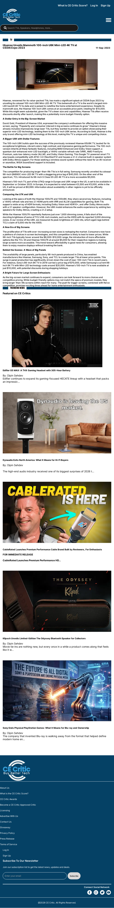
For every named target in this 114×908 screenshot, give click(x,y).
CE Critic (50, 902)
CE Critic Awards (8, 799)
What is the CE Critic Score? (14, 794)
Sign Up (105, 5)
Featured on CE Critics (17, 293)
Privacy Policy (7, 833)
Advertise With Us (9, 816)
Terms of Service (8, 844)
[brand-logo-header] (13, 15)
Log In (94, 5)
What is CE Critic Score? (73, 5)
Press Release (7, 839)
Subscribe (74, 876)
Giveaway (5, 828)
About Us (4, 788)
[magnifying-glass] (5, 28)
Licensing (5, 811)
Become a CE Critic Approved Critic (18, 805)
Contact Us (5, 822)
